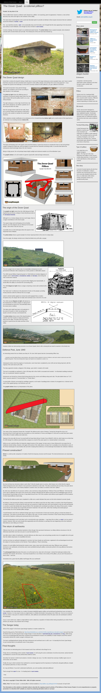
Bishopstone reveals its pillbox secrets (94, 31)
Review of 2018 (93, 57)
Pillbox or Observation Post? (93, 40)
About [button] (21, 2)
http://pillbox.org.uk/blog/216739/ (48, 683)
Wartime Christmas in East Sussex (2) (93, 67)
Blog (27, 2)
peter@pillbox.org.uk (86, 17)
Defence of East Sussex (10, 2)
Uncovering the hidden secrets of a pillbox (93, 49)
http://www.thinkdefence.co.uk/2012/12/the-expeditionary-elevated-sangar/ (44, 632)
